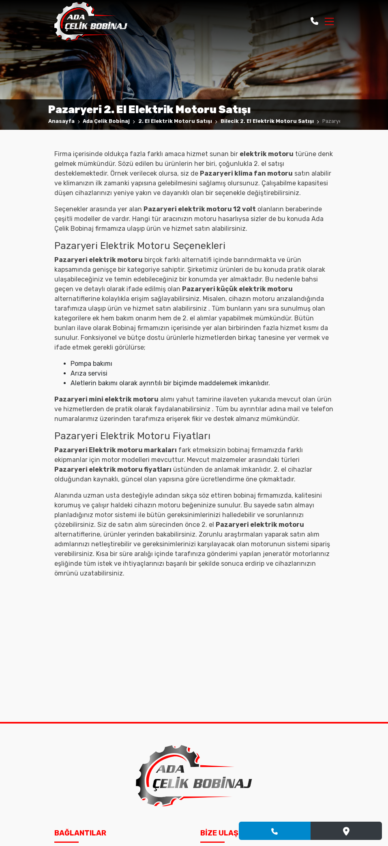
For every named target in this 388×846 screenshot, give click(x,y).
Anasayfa (61, 121)
